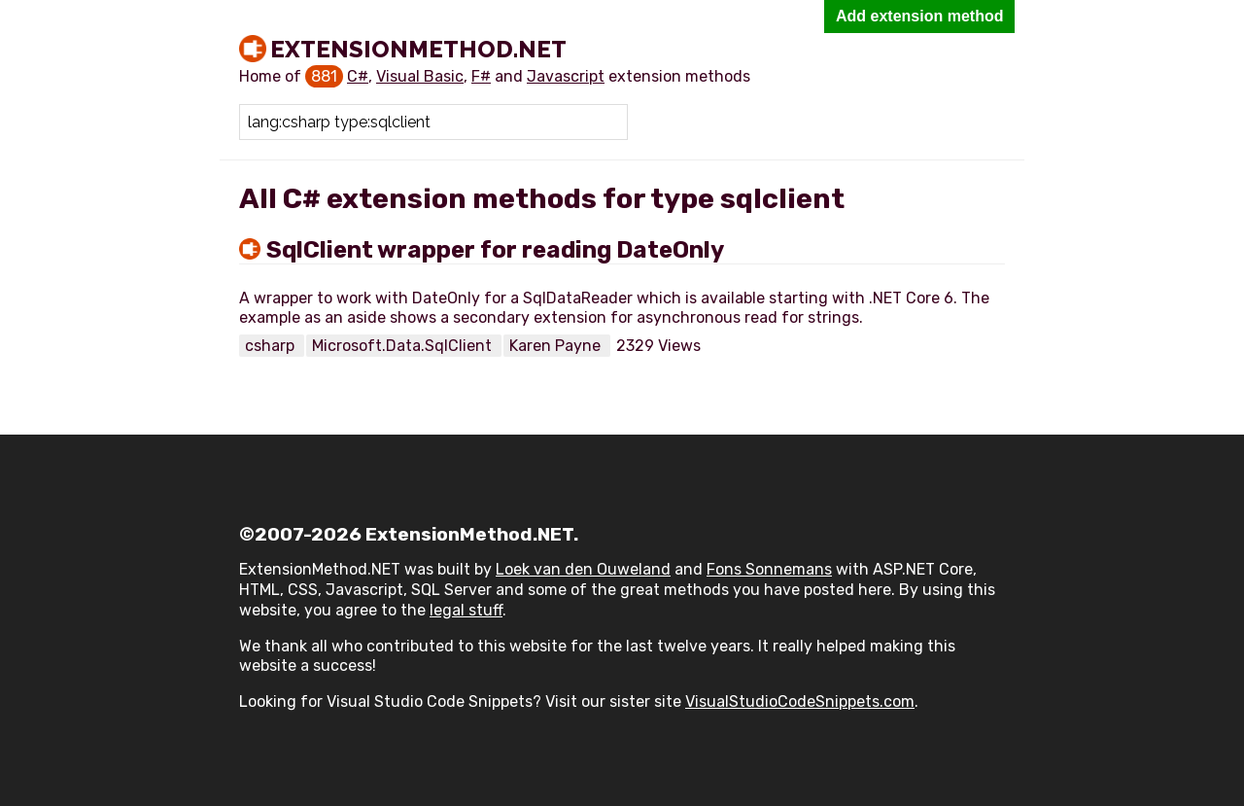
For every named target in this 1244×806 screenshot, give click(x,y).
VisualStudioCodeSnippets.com (800, 701)
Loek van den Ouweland (583, 569)
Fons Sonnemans (769, 569)
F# (481, 76)
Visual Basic (420, 76)
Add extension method (919, 16)
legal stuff (466, 610)
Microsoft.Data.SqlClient (404, 345)
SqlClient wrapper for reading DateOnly (495, 249)
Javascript (566, 76)
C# (357, 76)
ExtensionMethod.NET (418, 48)
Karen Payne (557, 345)
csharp (271, 345)
